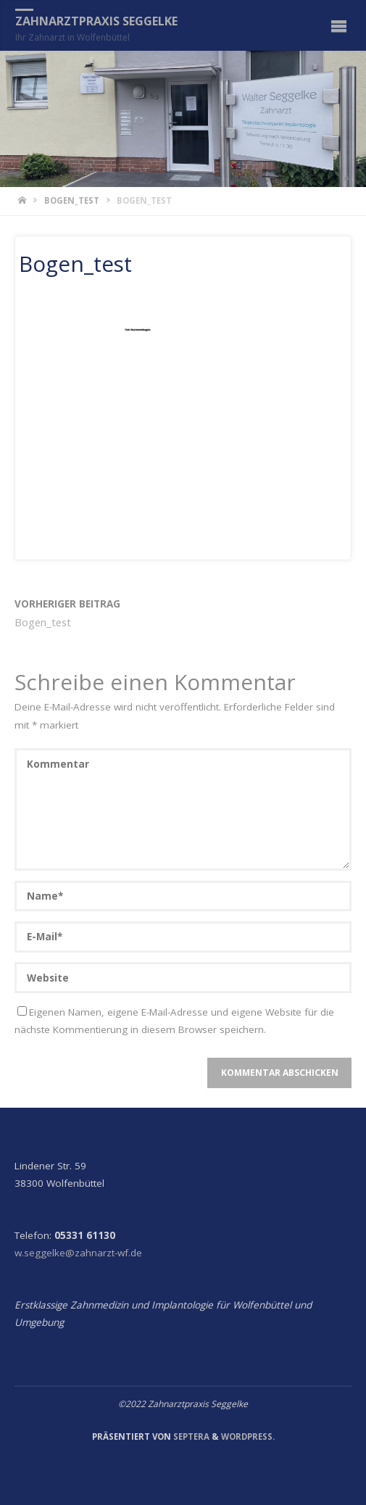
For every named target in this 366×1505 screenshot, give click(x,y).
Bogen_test (71, 200)
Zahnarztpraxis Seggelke (96, 21)
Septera (190, 1436)
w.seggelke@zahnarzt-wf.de (78, 1252)
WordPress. (248, 1436)
